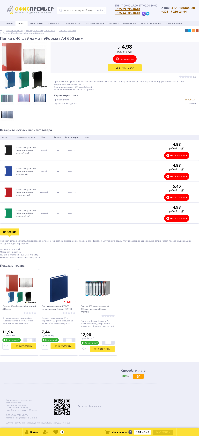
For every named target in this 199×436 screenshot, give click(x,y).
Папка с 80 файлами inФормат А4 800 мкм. (19, 307)
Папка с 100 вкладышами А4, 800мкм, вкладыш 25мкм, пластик (95, 309)
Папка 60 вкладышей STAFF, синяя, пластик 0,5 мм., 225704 (57, 307)
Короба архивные (174, 23)
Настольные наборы (150, 23)
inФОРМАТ (190, 99)
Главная (9, 23)
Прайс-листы (54, 23)
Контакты (113, 23)
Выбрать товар (125, 67)
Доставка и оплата (95, 23)
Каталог (21, 23)
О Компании (129, 23)
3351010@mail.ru (183, 8)
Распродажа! (36, 23)
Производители (73, 23)
